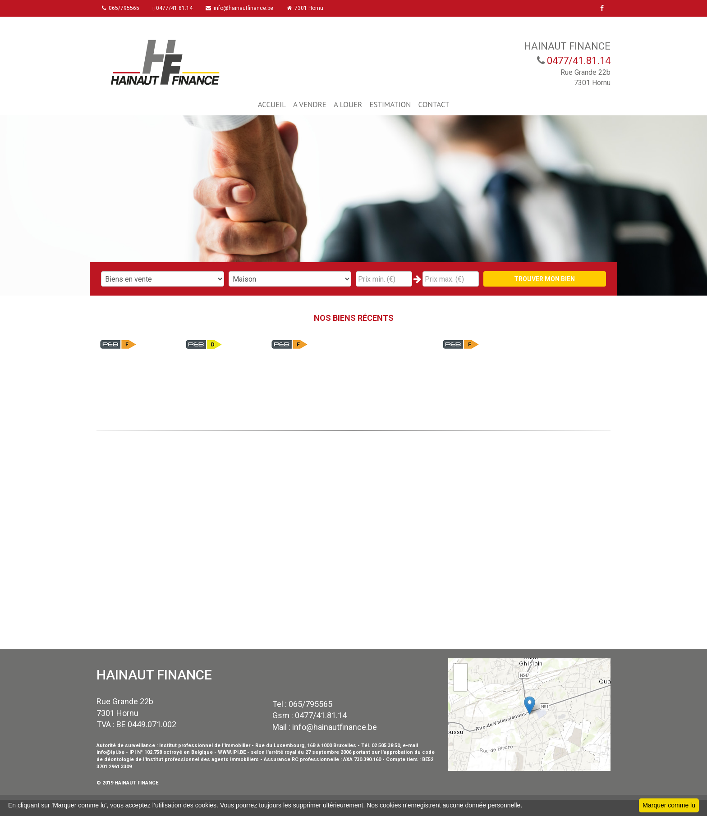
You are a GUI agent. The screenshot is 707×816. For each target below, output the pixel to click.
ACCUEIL (272, 104)
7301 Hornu (309, 8)
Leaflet (600, 767)
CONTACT (434, 104)
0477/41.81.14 (175, 8)
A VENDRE (309, 104)
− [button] (461, 684)
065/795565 (122, 8)
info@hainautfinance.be (243, 8)
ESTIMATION (390, 104)
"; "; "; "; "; (290, 279)
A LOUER (348, 104)
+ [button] (461, 670)
